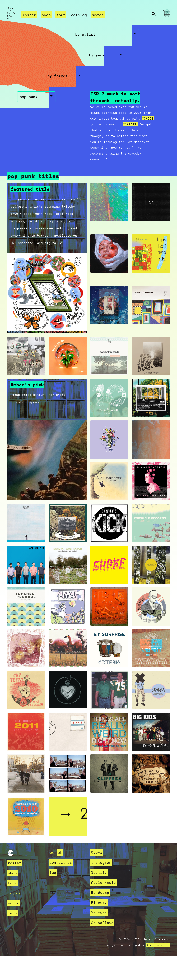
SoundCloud (102, 922)
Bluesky (99, 902)
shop (46, 14)
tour (60, 14)
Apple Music (103, 882)
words (98, 14)
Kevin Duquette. (158, 945)
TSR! (130, 124)
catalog (79, 14)
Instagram (101, 862)
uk (60, 852)
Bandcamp (100, 892)
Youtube (99, 912)
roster (29, 14)
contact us (60, 862)
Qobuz (96, 852)
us (52, 852)
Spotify (99, 872)
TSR (147, 118)
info (12, 913)
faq (52, 872)
